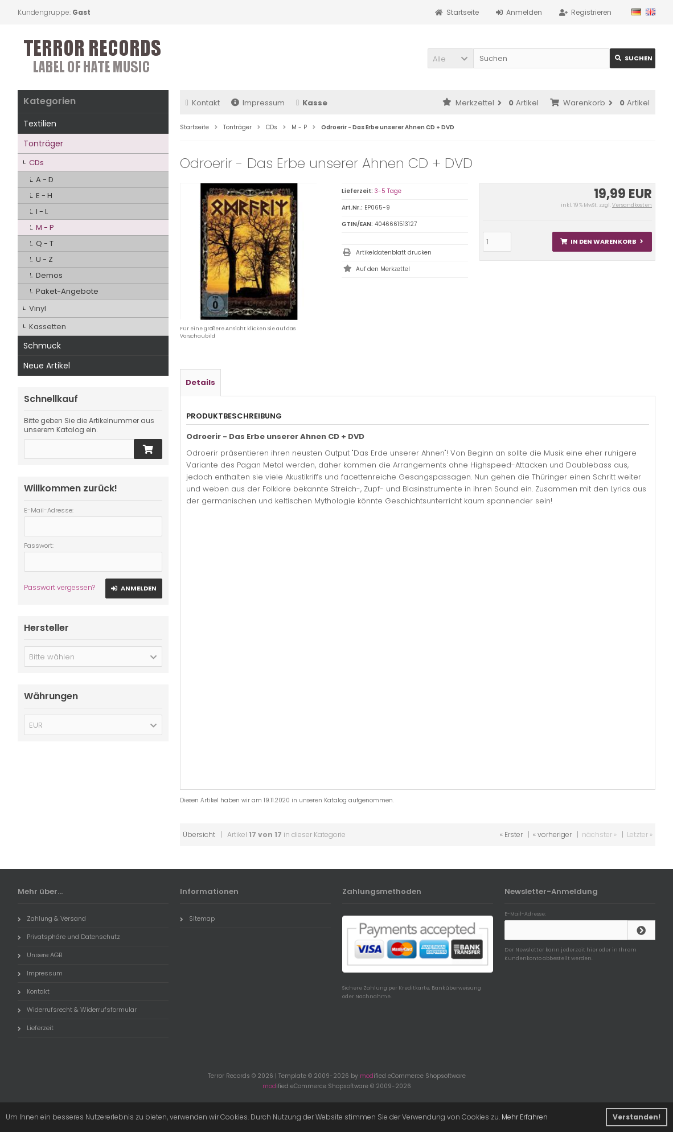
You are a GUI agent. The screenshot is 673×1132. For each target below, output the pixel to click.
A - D (45, 179)
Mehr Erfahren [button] (525, 1117)
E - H (44, 195)
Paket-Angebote (67, 291)
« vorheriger (552, 834)
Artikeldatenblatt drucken (394, 252)
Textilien (39, 123)
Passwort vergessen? (59, 587)
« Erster (511, 834)
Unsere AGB (40, 954)
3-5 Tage (388, 191)
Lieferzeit (36, 1027)
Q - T (45, 243)
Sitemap (197, 918)
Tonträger (43, 143)
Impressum (258, 102)
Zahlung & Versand (52, 918)
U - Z (44, 259)
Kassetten (47, 326)
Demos (49, 275)
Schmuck (42, 345)
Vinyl (37, 308)
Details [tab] (200, 382)
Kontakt (203, 102)
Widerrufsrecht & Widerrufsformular (77, 1009)
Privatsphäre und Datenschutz (69, 936)
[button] (450, 58)
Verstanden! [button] (636, 1117)
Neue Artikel (46, 365)
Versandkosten (632, 205)
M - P (45, 227)
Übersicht (199, 834)
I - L (42, 211)
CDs (36, 162)
